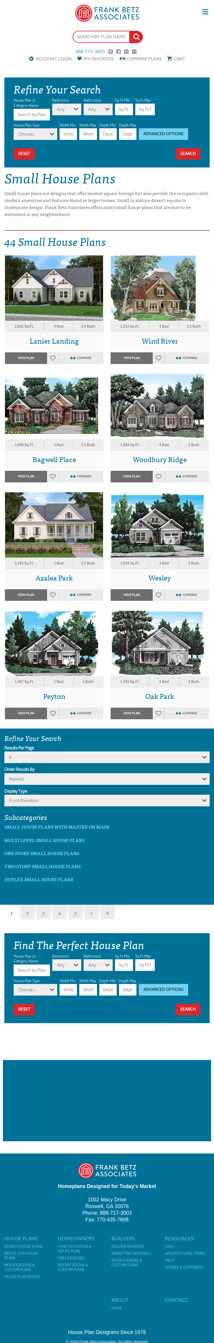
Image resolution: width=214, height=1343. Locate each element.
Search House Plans (23, 1246)
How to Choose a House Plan (74, 1249)
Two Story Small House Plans (42, 866)
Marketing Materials (131, 1253)
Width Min (68, 125)
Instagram (134, 51)
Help (169, 1260)
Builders (123, 1238)
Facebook (118, 51)
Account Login (54, 59)
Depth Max (127, 125)
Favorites (99, 59)
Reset (24, 153)
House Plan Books (22, 1277)
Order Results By (19, 769)
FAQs (169, 1246)
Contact (176, 1300)
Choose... (27, 134)
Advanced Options (163, 134)
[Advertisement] (107, 1100)
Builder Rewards (128, 1246)
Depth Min (107, 125)
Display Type (15, 791)
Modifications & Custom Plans (19, 1267)
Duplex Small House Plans (38, 879)
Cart (179, 59)
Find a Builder (71, 1258)
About (120, 1300)
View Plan (26, 358)
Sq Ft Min (122, 100)
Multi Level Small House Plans (44, 840)
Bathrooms (92, 100)
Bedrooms (60, 100)
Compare (144, 59)
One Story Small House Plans (41, 853)
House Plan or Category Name (26, 103)
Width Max (87, 125)
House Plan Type (27, 125)
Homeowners (76, 1238)
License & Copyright (184, 1267)
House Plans (21, 1238)
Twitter (126, 51)
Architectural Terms (185, 1253)
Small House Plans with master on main (56, 827)
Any (61, 109)
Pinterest (110, 51)
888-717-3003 (90, 51)
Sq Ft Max (143, 100)
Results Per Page (19, 748)
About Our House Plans (21, 1256)
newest (16, 779)
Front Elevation (24, 800)
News (117, 1308)
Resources (179, 1238)
